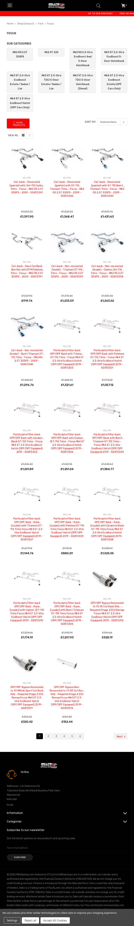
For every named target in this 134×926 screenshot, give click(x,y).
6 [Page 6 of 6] (80, 736)
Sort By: (90, 121)
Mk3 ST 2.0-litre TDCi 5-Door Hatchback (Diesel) (83, 82)
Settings (12, 920)
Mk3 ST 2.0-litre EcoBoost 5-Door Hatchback (114, 57)
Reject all (30, 920)
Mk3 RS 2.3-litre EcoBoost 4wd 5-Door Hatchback (82, 59)
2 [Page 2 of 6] (48, 736)
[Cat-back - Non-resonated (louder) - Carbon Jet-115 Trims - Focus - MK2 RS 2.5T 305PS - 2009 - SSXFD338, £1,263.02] (107, 241)
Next (121, 736)
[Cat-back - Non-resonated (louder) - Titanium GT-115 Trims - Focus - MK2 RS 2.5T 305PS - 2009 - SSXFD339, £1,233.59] (67, 241)
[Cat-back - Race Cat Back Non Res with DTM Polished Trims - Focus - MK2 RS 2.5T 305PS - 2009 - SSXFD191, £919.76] (26, 241)
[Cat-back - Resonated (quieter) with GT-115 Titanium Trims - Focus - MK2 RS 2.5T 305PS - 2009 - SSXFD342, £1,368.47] (67, 157)
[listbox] (112, 122)
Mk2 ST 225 (51, 52)
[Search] (98, 5)
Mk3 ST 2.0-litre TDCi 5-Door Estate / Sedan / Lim (51, 82)
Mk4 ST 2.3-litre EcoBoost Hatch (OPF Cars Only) (20, 103)
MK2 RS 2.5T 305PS (20, 54)
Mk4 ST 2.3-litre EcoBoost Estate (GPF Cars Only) (114, 82)
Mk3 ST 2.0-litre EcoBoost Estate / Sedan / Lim (20, 82)
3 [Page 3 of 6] (56, 736)
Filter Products (19, 123)
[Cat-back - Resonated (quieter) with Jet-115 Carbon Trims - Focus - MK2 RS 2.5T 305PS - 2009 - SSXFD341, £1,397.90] (26, 157)
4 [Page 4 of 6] (64, 736)
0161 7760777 (30, 777)
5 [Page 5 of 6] (72, 736)
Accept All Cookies (55, 920)
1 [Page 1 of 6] (39, 736)
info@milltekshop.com (26, 804)
